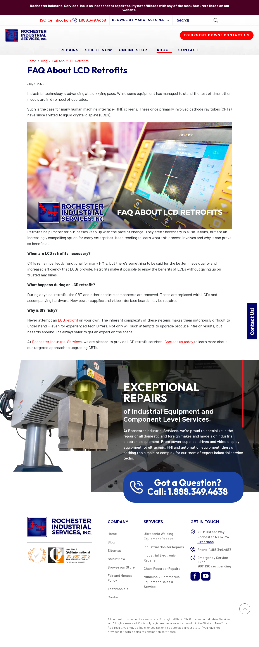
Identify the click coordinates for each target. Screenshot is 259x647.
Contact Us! (252, 321)
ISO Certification (55, 20)
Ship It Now (98, 50)
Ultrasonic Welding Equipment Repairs (158, 535)
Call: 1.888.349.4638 (187, 491)
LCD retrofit (68, 320)
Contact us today (178, 341)
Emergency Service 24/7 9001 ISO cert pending (214, 561)
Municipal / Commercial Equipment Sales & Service (162, 582)
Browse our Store (121, 567)
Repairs (69, 50)
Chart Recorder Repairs (162, 568)
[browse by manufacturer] (141, 20)
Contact (188, 50)
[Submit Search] (216, 20)
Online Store (134, 50)
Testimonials (118, 589)
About (164, 50)
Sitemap (114, 550)
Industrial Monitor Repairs (164, 547)
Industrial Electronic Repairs (160, 557)
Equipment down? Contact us (217, 35)
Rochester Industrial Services (57, 341)
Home (112, 533)
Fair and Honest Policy (120, 577)
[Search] (194, 20)
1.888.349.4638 (92, 20)
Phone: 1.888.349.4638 (214, 549)
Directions (205, 542)
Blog (111, 542)
